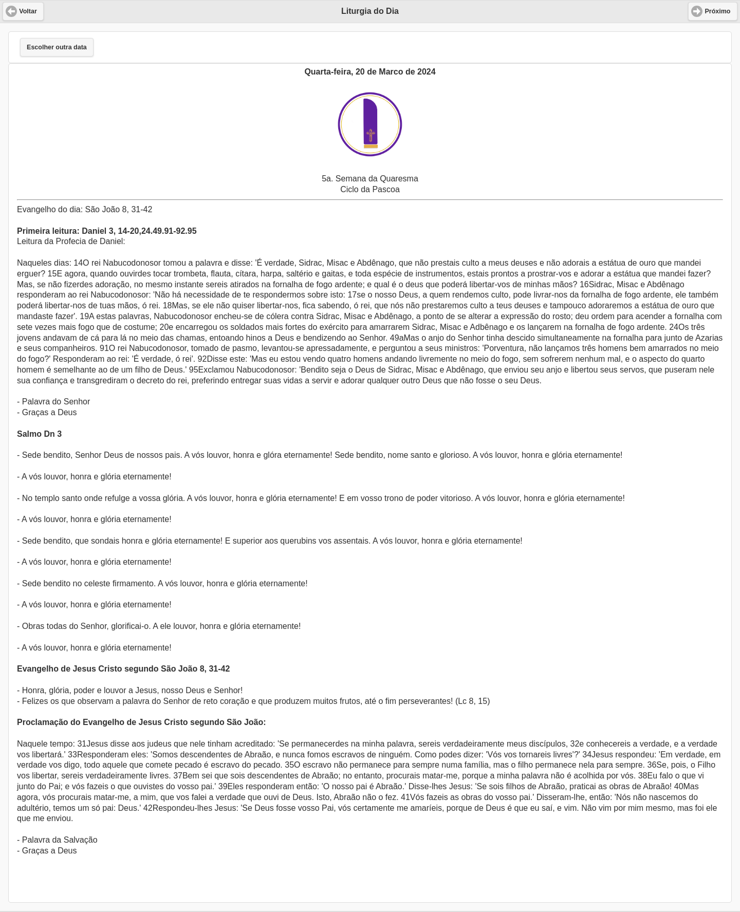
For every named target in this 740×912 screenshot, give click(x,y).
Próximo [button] (717, 11)
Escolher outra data (57, 47)
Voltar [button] (28, 11)
